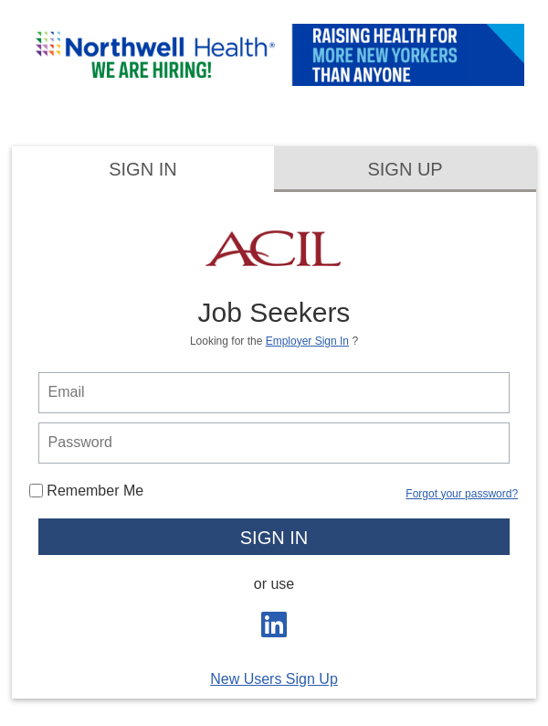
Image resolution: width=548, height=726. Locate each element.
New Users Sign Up (274, 679)
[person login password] (274, 443)
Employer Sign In (307, 341)
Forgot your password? (462, 493)
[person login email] (274, 392)
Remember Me (86, 490)
